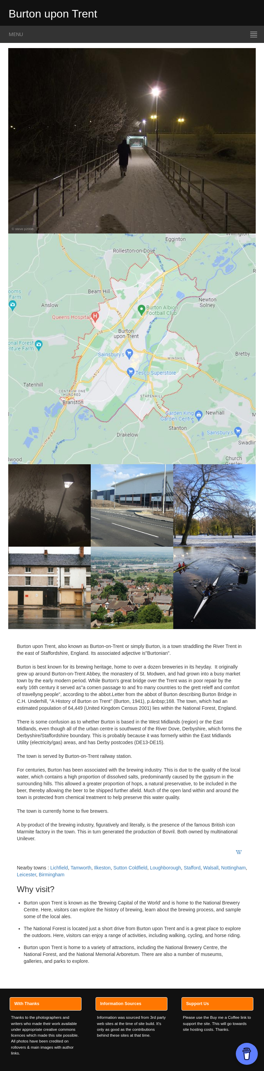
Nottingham (233, 867)
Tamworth (80, 867)
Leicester (26, 874)
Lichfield (59, 867)
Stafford (192, 867)
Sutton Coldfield (130, 867)
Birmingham (52, 874)
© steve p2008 (22, 229)
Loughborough (165, 867)
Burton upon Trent (53, 12)
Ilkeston (102, 867)
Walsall (211, 867)
